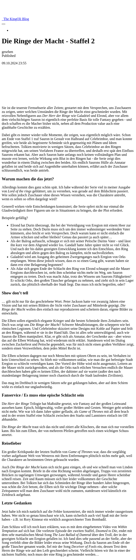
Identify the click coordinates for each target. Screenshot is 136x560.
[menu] (3, 24)
